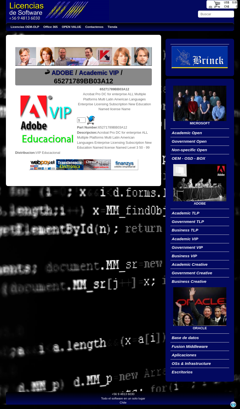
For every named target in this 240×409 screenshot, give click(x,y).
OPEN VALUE (71, 26)
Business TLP (185, 230)
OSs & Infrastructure (191, 363)
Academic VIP (99, 72)
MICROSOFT (200, 123)
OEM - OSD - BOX (188, 158)
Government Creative (192, 273)
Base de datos (185, 337)
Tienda (112, 26)
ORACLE (200, 328)
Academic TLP (185, 213)
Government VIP (187, 247)
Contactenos (94, 26)
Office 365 (50, 26)
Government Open (189, 141)
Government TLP (188, 221)
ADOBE (62, 72)
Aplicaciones (184, 355)
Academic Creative (190, 264)
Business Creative (189, 281)
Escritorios (182, 372)
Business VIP (184, 256)
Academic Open (187, 133)
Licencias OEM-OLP (25, 26)
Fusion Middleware (190, 346)
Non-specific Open (189, 150)
